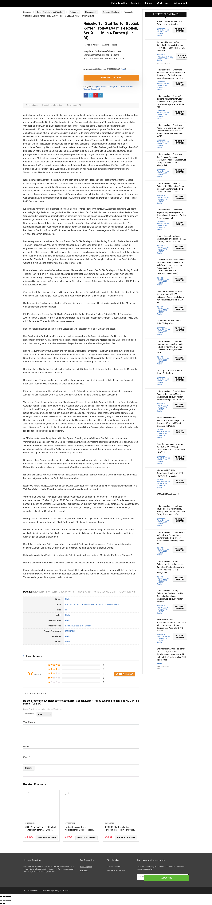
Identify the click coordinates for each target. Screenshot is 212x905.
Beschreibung (32, 106)
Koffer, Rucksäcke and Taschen (50, 12)
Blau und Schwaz (72, 606)
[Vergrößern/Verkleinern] (9, 897)
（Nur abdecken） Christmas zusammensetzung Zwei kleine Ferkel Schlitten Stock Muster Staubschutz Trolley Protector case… (170, 347)
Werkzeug (162, 3)
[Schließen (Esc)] (1, 897)
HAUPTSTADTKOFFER (165, 63)
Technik (135, 3)
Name (26, 748)
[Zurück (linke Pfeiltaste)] (1, 899)
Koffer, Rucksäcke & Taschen (78, 627)
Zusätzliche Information (55, 106)
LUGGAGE (70, 632)
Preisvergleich (86, 868)
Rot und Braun (88, 606)
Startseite (27, 12)
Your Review (29, 723)
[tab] (32, 106)
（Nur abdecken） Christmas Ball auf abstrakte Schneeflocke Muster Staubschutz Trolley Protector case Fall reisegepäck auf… (171, 538)
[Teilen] (4, 897)
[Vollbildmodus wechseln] (7, 897)
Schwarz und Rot (111, 606)
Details (123, 69)
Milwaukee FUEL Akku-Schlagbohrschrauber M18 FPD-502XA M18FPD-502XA (170, 473)
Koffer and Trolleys (111, 12)
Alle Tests (84, 872)
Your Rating (28, 715)
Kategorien (74, 12)
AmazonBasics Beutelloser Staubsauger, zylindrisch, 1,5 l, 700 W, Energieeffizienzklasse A (171, 239)
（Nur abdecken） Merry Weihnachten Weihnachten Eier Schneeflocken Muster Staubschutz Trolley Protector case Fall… (170, 596)
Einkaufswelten (119, 3)
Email (26, 758)
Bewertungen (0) (78, 106)
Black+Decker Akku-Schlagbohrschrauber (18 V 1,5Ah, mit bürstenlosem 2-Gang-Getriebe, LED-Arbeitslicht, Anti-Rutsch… (171, 625)
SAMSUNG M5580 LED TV (168, 494)
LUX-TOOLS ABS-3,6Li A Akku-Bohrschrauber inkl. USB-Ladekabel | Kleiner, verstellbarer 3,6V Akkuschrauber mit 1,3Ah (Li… (170, 297)
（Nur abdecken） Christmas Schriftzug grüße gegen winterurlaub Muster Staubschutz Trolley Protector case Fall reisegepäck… (171, 159)
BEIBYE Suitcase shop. (163, 667)
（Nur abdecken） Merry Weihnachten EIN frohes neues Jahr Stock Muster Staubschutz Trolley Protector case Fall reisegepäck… (170, 567)
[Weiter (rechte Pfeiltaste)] (4, 899)
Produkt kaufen (99, 77)
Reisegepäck (90, 12)
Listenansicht (180, 3)
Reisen (148, 3)
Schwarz (99, 606)
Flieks (67, 600)
